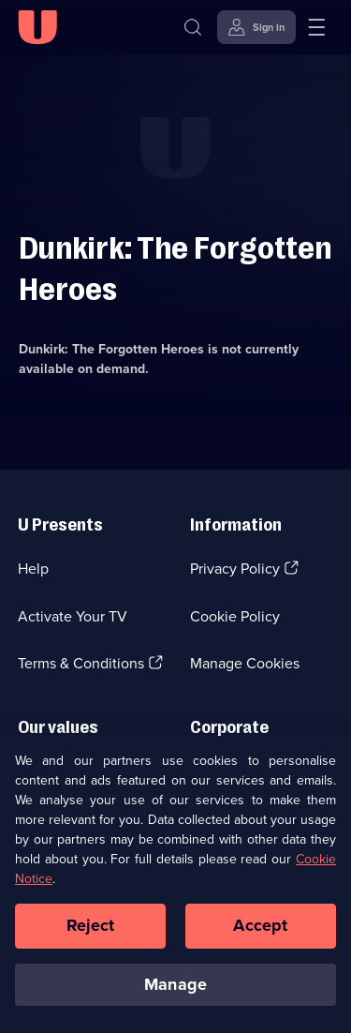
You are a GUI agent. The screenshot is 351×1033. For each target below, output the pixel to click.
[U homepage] (37, 27)
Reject (90, 929)
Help (33, 568)
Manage (175, 988)
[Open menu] (316, 27)
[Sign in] (256, 27)
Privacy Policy (235, 568)
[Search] (193, 27)
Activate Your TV (72, 616)
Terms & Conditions (81, 663)
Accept (260, 929)
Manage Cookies (245, 663)
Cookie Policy (235, 616)
